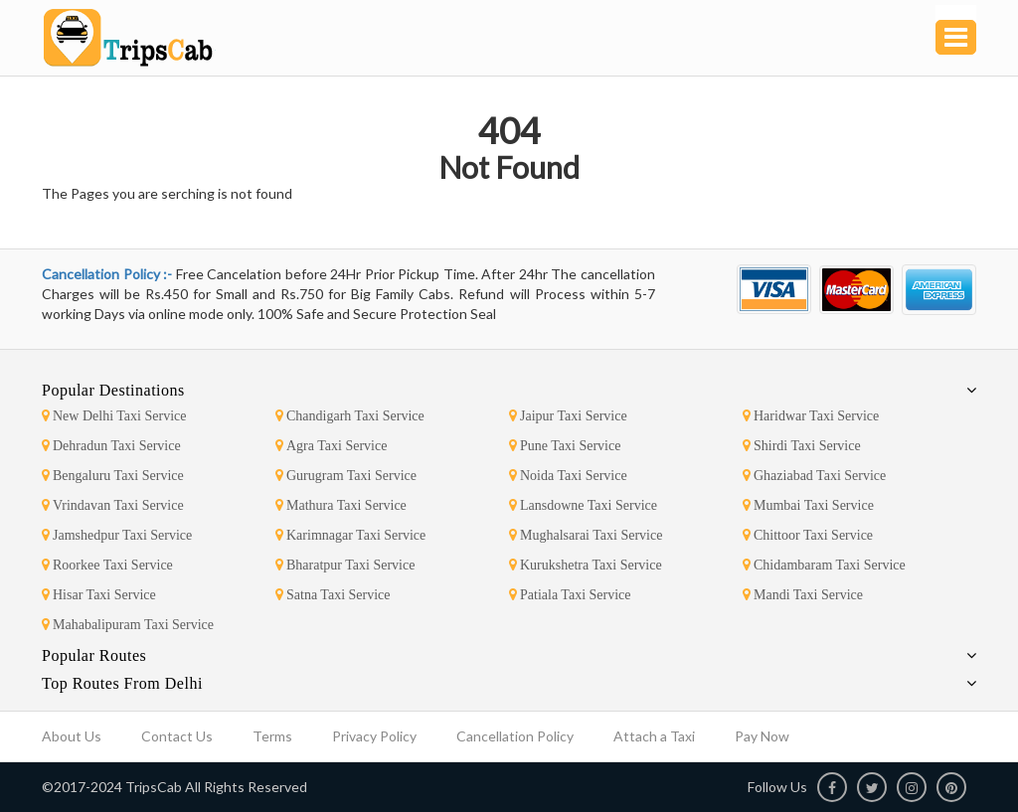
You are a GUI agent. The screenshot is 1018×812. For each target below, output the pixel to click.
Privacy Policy (374, 736)
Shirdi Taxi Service (802, 445)
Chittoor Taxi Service (808, 535)
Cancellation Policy (515, 736)
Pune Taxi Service (564, 445)
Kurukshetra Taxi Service (585, 565)
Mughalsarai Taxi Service (585, 535)
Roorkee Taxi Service (107, 565)
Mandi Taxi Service (803, 594)
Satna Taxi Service (333, 594)
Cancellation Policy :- (109, 273)
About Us (71, 736)
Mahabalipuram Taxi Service (128, 624)
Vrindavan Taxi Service (113, 505)
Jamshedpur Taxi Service (117, 535)
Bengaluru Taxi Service (113, 475)
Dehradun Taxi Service (111, 445)
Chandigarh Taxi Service (349, 415)
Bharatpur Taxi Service (345, 565)
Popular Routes (94, 655)
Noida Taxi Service (568, 475)
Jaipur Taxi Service (568, 415)
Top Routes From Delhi (122, 683)
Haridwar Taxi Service (811, 415)
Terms (272, 736)
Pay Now (762, 736)
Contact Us (177, 736)
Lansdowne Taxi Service (583, 505)
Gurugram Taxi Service (346, 475)
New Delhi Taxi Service (114, 415)
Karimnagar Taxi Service (350, 535)
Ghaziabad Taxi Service (814, 475)
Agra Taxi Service (331, 445)
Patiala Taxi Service (570, 594)
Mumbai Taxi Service (808, 505)
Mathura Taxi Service (341, 505)
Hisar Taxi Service (99, 594)
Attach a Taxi (654, 736)
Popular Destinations (113, 390)
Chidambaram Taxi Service (824, 565)
